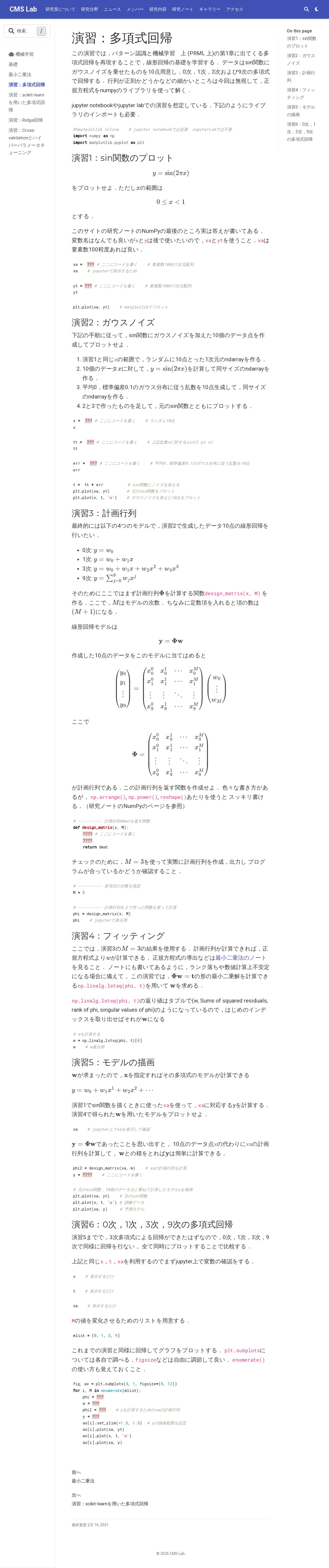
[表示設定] (317, 9)
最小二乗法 (20, 74)
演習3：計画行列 (301, 76)
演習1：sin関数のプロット (301, 42)
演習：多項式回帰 (27, 84)
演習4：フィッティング (301, 93)
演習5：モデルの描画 (301, 111)
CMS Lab (23, 9)
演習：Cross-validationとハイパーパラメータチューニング (27, 141)
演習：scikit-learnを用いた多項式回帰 (27, 102)
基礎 (13, 64)
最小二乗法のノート (241, 958)
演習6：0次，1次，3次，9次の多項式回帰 (301, 132)
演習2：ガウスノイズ (301, 59)
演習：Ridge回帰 (26, 120)
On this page (299, 30)
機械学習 (21, 54)
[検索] (306, 9)
